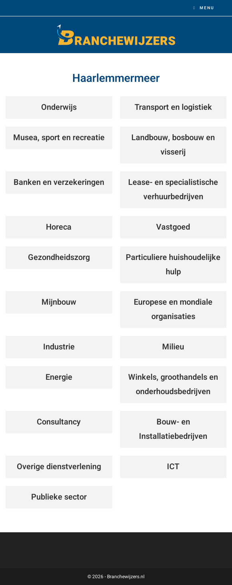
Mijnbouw (59, 302)
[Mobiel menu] (203, 8)
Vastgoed (173, 227)
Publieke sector (59, 497)
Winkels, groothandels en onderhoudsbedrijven (173, 384)
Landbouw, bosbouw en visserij (173, 145)
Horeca (58, 227)
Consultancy (59, 422)
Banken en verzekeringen (59, 182)
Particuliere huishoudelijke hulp (173, 265)
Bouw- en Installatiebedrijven (173, 429)
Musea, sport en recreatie (59, 137)
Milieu (173, 347)
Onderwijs (59, 107)
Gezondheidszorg (59, 257)
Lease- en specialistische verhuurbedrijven (173, 189)
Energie (59, 377)
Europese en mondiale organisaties (173, 309)
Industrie (59, 347)
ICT (173, 466)
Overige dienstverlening (59, 466)
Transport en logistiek (173, 107)
